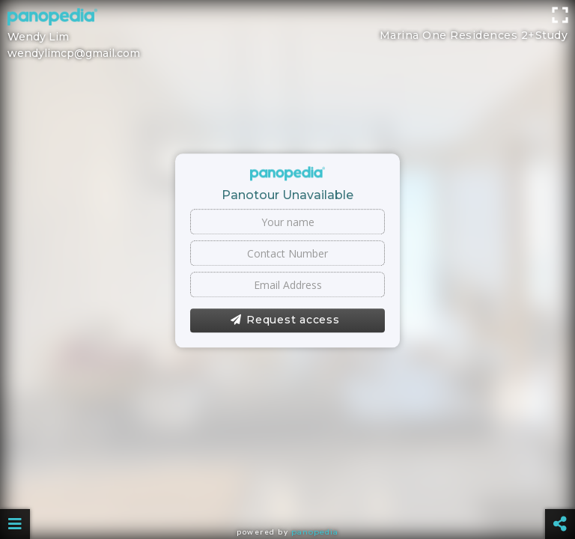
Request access (285, 320)
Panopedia (314, 532)
